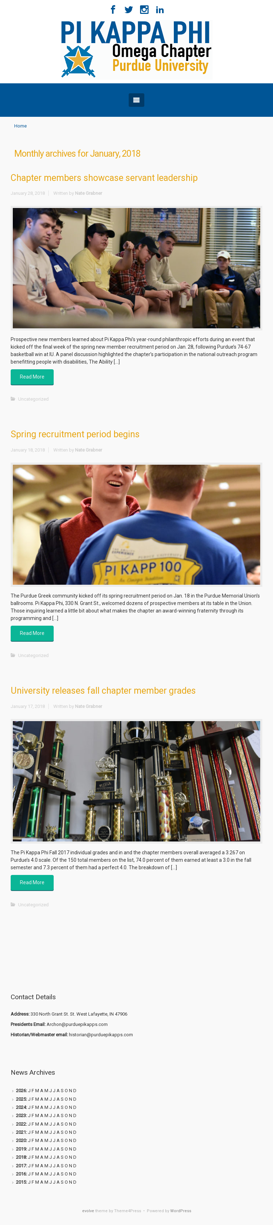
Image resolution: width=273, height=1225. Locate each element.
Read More (32, 377)
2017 (21, 1165)
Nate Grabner (88, 193)
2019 (21, 1149)
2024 (21, 1107)
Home (20, 126)
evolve (88, 1211)
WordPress (180, 1211)
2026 (21, 1090)
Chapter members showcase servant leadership (104, 178)
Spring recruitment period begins (75, 434)
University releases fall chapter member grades (103, 691)
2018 (21, 1157)
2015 (21, 1182)
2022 (21, 1124)
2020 (21, 1140)
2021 (21, 1132)
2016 (21, 1174)
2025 (21, 1099)
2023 (21, 1115)
